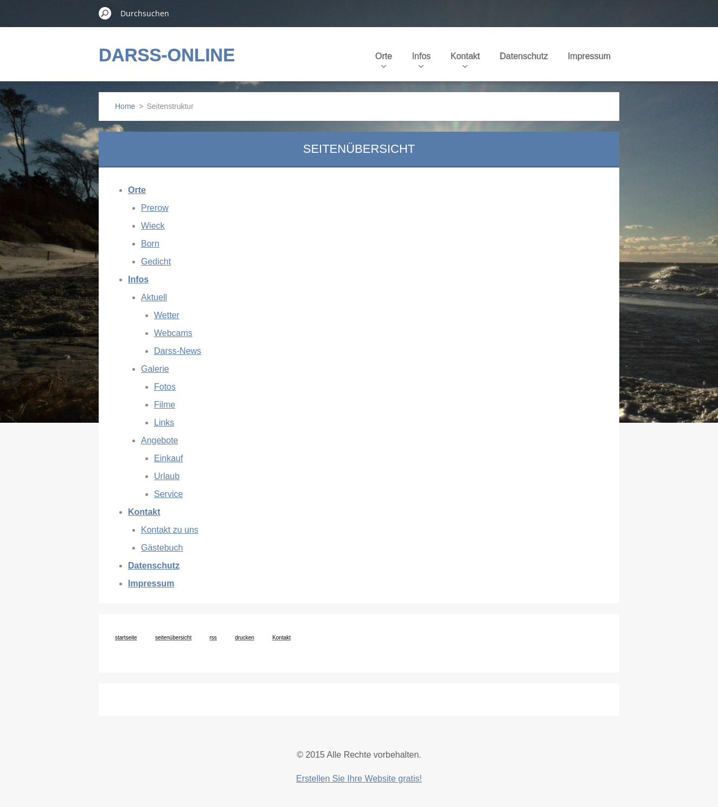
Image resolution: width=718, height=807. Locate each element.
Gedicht (156, 261)
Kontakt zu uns (169, 529)
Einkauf (168, 458)
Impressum (589, 56)
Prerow (155, 207)
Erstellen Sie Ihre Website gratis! (359, 778)
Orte (383, 59)
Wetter (167, 315)
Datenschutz (523, 56)
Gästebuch (162, 547)
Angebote (159, 440)
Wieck (153, 225)
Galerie (155, 368)
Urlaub (167, 476)
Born (150, 243)
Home (125, 106)
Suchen (105, 13)
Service (168, 494)
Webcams (173, 333)
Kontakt (465, 59)
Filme (164, 404)
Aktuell (154, 297)
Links (164, 422)
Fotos (165, 386)
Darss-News (177, 351)
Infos (421, 59)
